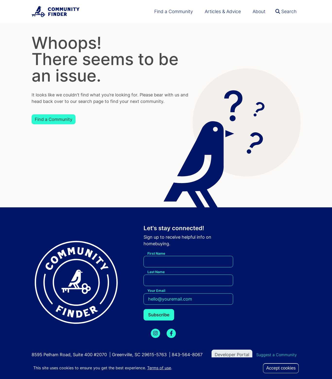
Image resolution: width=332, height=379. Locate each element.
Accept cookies (281, 368)
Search (286, 11)
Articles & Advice (223, 11)
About (259, 11)
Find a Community (173, 11)
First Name (156, 253)
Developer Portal (232, 354)
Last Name (156, 272)
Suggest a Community (276, 354)
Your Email (156, 290)
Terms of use (159, 367)
